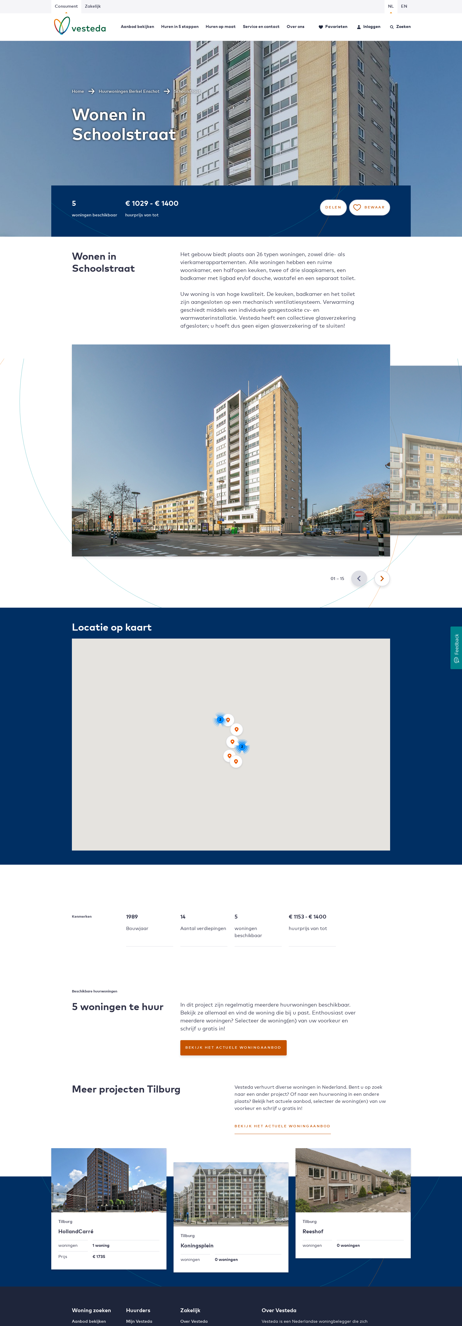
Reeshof (313, 1231)
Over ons (295, 27)
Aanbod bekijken (137, 27)
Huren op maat (221, 27)
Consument (66, 6)
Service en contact (261, 27)
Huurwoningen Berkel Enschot (129, 91)
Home (78, 91)
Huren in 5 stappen (180, 27)
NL (391, 6)
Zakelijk (93, 6)
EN (404, 6)
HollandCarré (75, 1231)
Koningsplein (197, 1246)
